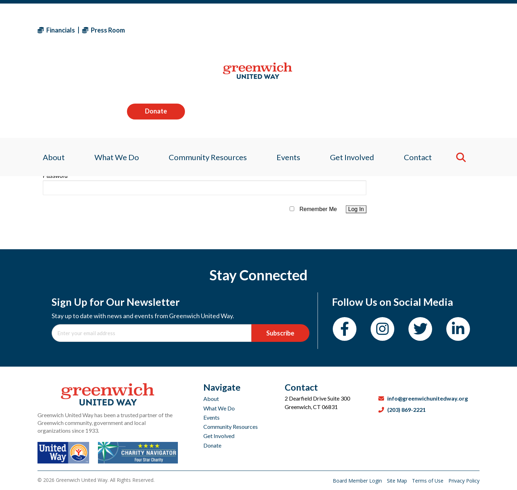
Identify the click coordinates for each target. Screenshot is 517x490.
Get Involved (218, 435)
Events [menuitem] (289, 76)
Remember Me (318, 209)
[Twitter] (420, 329)
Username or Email (67, 148)
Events (211, 417)
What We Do (219, 408)
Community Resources (230, 426)
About (211, 398)
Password (55, 176)
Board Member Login (358, 480)
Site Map (397, 480)
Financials (56, 30)
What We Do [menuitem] (113, 76)
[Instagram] (382, 329)
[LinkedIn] (458, 329)
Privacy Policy (464, 480)
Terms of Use (428, 480)
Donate (450, 30)
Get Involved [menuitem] (354, 76)
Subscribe (280, 333)
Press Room (103, 30)
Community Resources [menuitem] (206, 76)
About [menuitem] (48, 76)
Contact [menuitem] (422, 76)
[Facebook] (344, 329)
